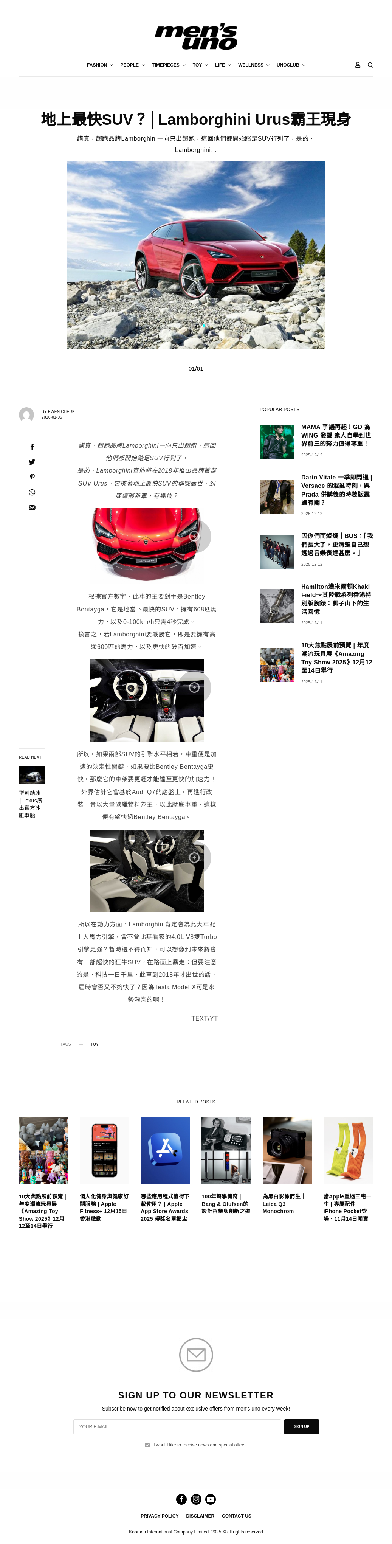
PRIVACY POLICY (159, 1516)
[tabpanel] (196, 255)
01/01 (196, 368)
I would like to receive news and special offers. (200, 1445)
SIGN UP (301, 1427)
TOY (95, 1044)
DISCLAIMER (200, 1516)
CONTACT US (236, 1516)
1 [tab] (203, 326)
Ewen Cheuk (61, 412)
